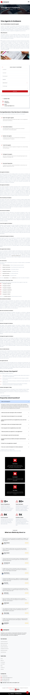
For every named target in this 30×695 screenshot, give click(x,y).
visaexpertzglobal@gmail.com (9, 105)
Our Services (3, 662)
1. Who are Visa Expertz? (5, 401)
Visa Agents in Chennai (7, 291)
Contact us (2, 667)
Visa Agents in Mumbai (6, 285)
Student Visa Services (6, 269)
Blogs (1, 665)
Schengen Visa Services (7, 271)
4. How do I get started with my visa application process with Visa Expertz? (13, 420)
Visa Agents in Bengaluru (7, 287)
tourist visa (13, 255)
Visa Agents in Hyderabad (7, 289)
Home (3, 9)
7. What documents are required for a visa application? (11, 431)
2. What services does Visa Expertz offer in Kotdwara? (11, 412)
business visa (18, 255)
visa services (6, 277)
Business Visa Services (6, 267)
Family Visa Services (6, 273)
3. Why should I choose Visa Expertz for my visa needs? (11, 416)
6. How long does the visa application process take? (11, 428)
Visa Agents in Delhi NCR (7, 283)
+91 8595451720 (6, 102)
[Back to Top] (27, 692)
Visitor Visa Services (6, 275)
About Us (2, 660)
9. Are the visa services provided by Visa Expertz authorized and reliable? (13, 439)
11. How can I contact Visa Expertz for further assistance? (12, 446)
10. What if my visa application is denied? (9, 443)
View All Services (3, 652)
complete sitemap (7, 296)
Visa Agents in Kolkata (6, 294)
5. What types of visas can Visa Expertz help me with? (11, 424)
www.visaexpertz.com (5, 680)
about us (14, 277)
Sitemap (2, 669)
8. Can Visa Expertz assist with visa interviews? (10, 435)
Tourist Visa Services (6, 265)
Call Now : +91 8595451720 (15, 693)
